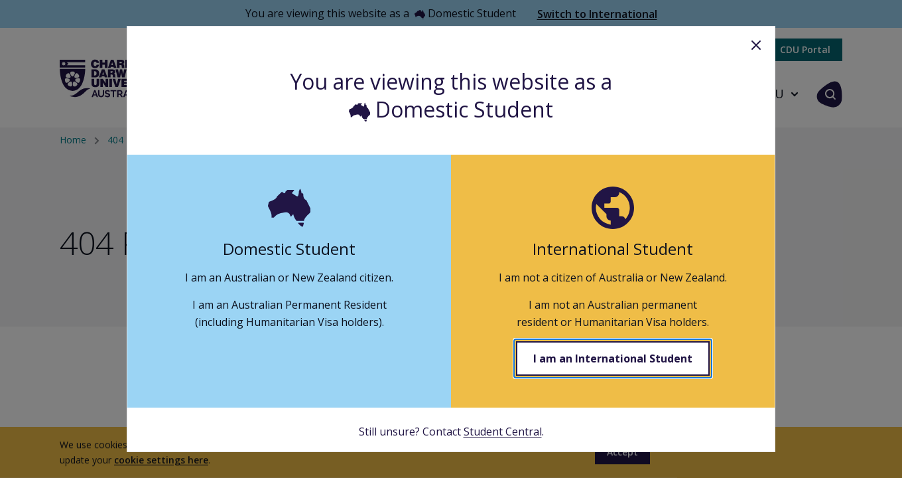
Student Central (503, 431)
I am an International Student (612, 358)
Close (756, 45)
